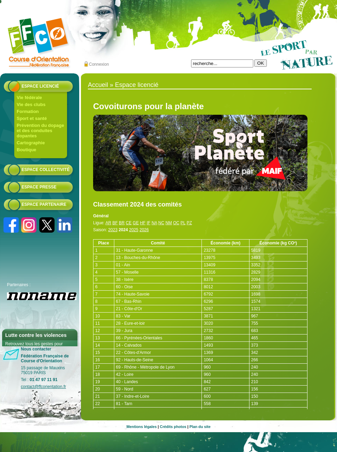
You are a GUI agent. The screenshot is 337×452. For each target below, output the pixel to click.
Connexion (99, 64)
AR (108, 222)
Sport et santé (32, 118)
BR (122, 222)
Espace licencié (40, 86)
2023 (112, 229)
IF (148, 222)
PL (183, 222)
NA (154, 222)
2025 (133, 229)
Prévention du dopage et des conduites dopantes (40, 130)
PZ (189, 222)
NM (168, 222)
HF (143, 222)
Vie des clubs (31, 104)
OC (176, 222)
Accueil (98, 84)
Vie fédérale (29, 97)
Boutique (26, 149)
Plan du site (200, 427)
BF (114, 222)
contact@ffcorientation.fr (43, 386)
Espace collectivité (45, 169)
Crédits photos (173, 427)
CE (129, 222)
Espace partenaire (44, 204)
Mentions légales (141, 427)
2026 (144, 229)
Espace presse (39, 187)
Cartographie (31, 142)
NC (161, 222)
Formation (28, 111)
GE (136, 222)
